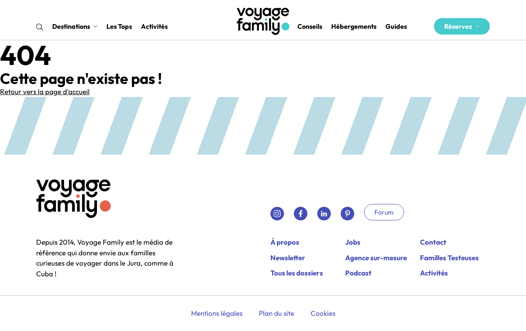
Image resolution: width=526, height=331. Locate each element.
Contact (433, 242)
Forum (384, 212)
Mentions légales (216, 313)
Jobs (352, 242)
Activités (154, 26)
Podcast (358, 273)
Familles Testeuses (449, 257)
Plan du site (276, 313)
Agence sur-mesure (376, 257)
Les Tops (119, 26)
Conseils (310, 26)
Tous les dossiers (296, 273)
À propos (284, 242)
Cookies (323, 313)
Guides (396, 26)
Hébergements (353, 26)
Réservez (462, 26)
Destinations (74, 26)
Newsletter (287, 257)
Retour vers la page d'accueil (45, 91)
